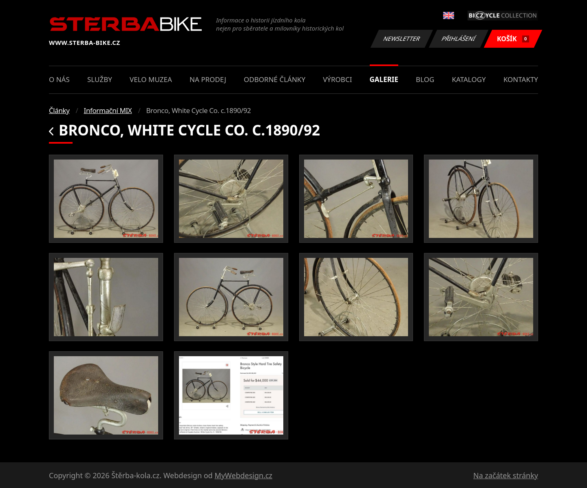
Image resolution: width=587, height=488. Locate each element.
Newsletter (401, 38)
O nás (59, 79)
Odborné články (274, 79)
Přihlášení (458, 38)
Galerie (384, 79)
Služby (99, 79)
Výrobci (337, 79)
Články (59, 110)
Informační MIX (108, 110)
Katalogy (469, 79)
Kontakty (520, 79)
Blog (425, 79)
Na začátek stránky (505, 475)
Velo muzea (151, 79)
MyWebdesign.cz (243, 475)
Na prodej (208, 79)
